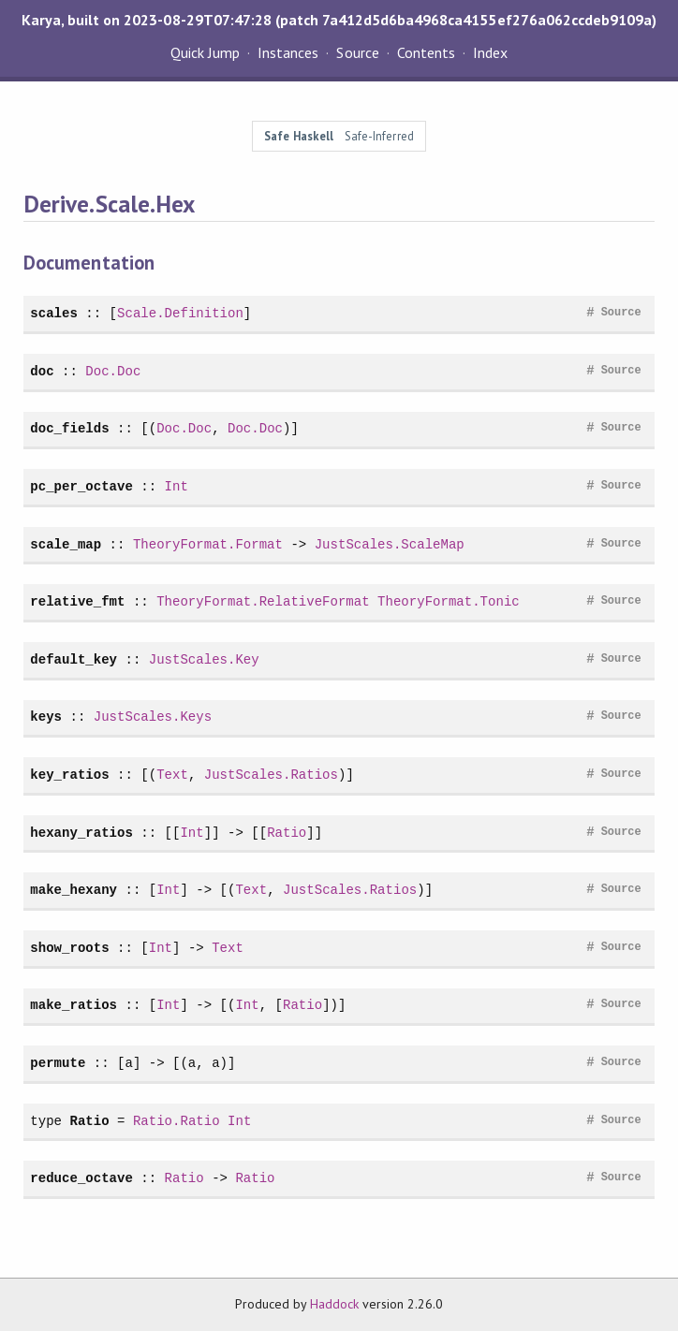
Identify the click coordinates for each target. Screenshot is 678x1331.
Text (172, 774)
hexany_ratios (81, 832)
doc (41, 371)
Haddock (334, 1303)
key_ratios (69, 774)
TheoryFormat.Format (208, 544)
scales (54, 313)
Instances (288, 52)
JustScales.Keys (153, 716)
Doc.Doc (112, 371)
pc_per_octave (81, 486)
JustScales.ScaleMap (389, 544)
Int (176, 486)
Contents (426, 52)
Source (357, 52)
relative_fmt (77, 601)
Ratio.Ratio (176, 1121)
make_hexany (73, 890)
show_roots (69, 948)
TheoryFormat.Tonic (448, 601)
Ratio (286, 832)
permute (57, 1063)
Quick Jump (205, 52)
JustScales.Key (204, 659)
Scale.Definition (180, 313)
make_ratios (73, 1005)
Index (490, 52)
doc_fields (69, 428)
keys (46, 716)
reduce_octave (81, 1178)
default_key (73, 659)
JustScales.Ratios (271, 774)
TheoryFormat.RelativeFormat (262, 601)
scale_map (65, 544)
